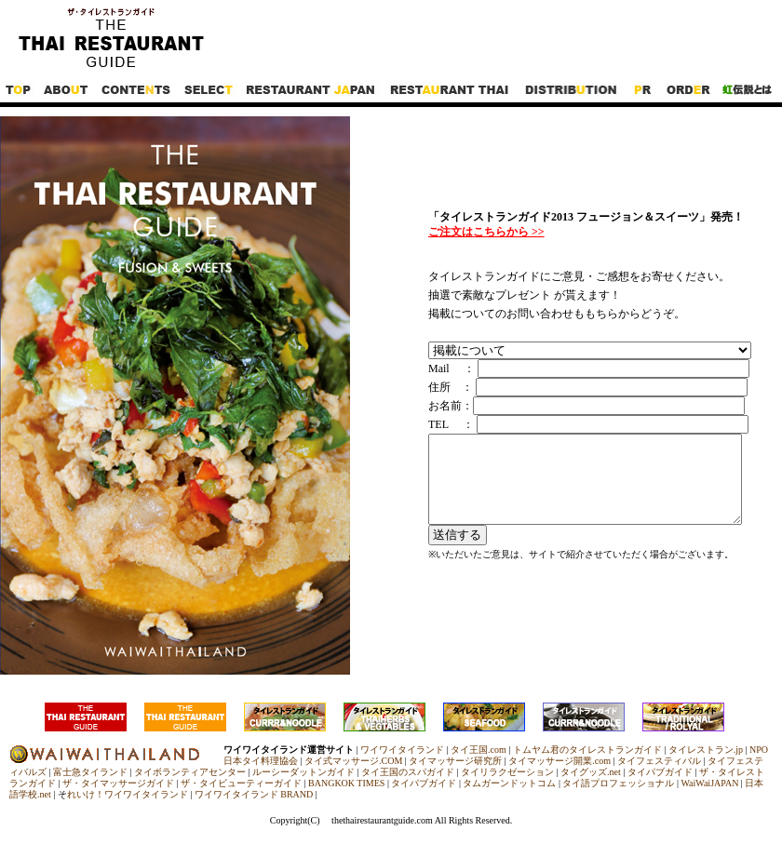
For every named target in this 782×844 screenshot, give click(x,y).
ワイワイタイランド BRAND (254, 794)
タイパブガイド (660, 772)
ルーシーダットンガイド (303, 772)
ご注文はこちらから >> (486, 231)
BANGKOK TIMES (346, 783)
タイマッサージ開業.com (559, 761)
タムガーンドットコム (509, 783)
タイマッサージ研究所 (455, 761)
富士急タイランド (90, 772)
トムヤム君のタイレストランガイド (587, 749)
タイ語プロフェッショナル (618, 783)
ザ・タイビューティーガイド (241, 783)
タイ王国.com (478, 749)
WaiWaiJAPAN (709, 783)
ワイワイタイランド (402, 749)
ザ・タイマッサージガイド (118, 783)
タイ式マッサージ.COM (353, 761)
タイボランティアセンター (190, 772)
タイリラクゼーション (507, 772)
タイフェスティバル (659, 761)
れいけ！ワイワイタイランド (127, 794)
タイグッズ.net (590, 772)
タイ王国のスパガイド (407, 772)
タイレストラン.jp (705, 749)
